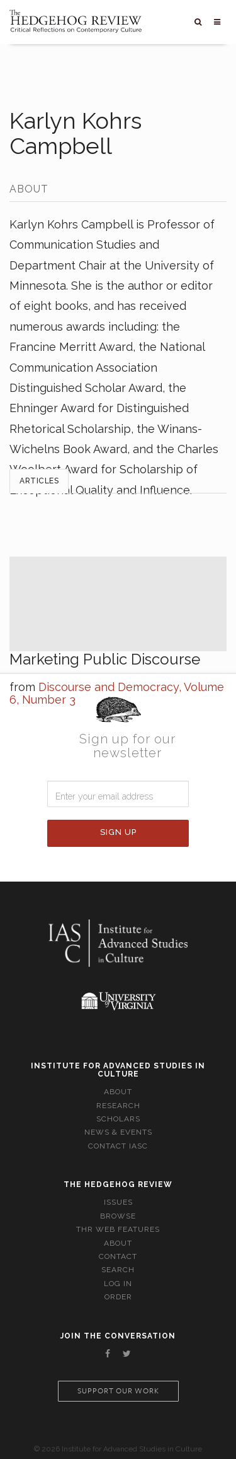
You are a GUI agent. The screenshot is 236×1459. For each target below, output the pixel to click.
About (118, 1091)
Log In (118, 1283)
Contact (118, 1256)
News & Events (118, 1132)
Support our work (118, 1391)
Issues (118, 1202)
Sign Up (118, 832)
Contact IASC (118, 1146)
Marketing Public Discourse (104, 659)
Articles (39, 480)
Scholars (118, 1118)
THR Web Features (118, 1229)
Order (118, 1296)
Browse (118, 1216)
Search (118, 1269)
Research (118, 1105)
